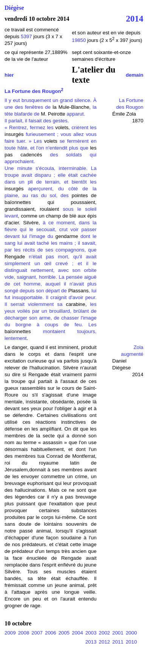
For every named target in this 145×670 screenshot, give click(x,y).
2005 (64, 633)
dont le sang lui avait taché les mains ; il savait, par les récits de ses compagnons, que (51, 243)
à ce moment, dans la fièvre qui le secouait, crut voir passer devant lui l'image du (51, 229)
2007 (37, 633)
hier (9, 75)
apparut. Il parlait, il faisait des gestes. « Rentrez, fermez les (45, 120)
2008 (23, 633)
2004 (77, 633)
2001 (117, 633)
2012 (104, 642)
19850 (79, 40)
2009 (10, 633)
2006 (50, 633)
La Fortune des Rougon (34, 91)
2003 (91, 633)
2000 (131, 633)
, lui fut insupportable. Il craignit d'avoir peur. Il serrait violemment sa (51, 297)
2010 (131, 642)
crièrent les (83, 127)
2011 (117, 642)
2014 (134, 18)
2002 (104, 633)
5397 (26, 36)
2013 (91, 642)
